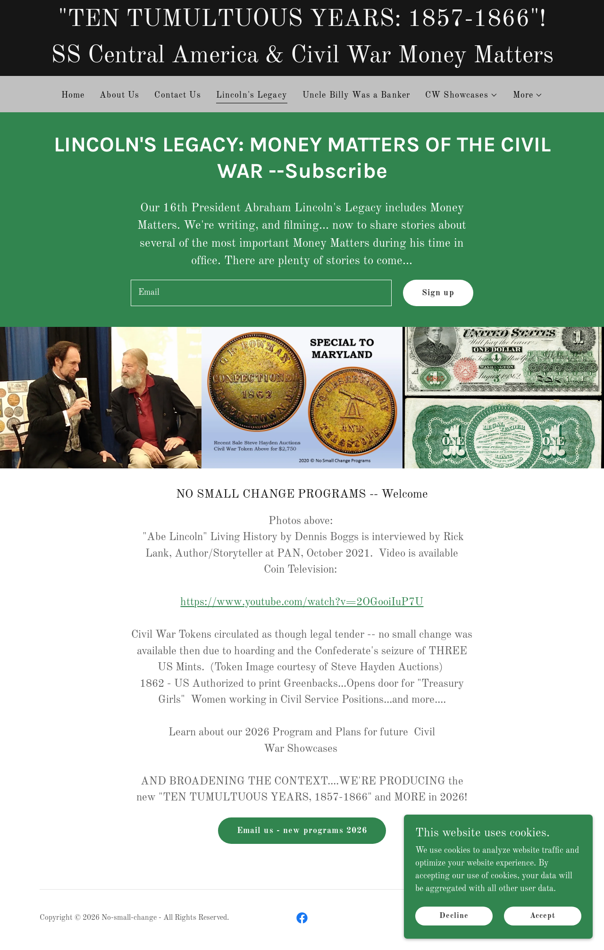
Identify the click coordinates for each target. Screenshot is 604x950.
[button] (461, 95)
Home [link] (73, 95)
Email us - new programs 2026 (302, 830)
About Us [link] (119, 95)
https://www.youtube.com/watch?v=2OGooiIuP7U (301, 602)
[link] (302, 917)
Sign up (438, 293)
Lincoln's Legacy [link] (251, 95)
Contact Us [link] (177, 95)
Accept (542, 916)
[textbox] (261, 293)
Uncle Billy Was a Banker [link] (356, 95)
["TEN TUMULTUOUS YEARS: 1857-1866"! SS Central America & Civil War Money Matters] (302, 38)
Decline (454, 916)
